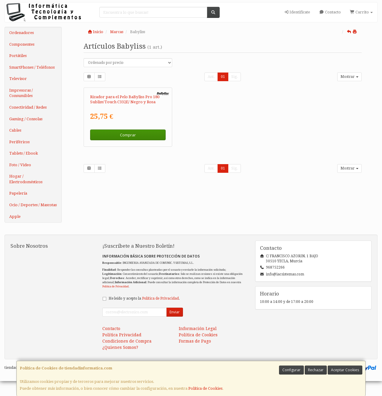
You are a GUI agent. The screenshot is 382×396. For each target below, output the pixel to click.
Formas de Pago (195, 356)
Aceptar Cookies (345, 369)
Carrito (361, 12)
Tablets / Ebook (23, 153)
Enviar (175, 326)
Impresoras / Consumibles (21, 93)
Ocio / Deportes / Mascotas (33, 205)
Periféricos (19, 142)
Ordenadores (21, 32)
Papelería (18, 193)
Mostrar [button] (349, 77)
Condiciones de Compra (127, 356)
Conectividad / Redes (28, 107)
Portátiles (18, 55)
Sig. (234, 77)
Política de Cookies (205, 388)
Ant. (211, 77)
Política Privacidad (121, 349)
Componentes (21, 44)
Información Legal (198, 343)
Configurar (291, 369)
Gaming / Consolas (25, 119)
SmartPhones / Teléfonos (32, 67)
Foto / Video (20, 165)
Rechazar (316, 369)
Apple (15, 216)
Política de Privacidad (115, 301)
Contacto (330, 12)
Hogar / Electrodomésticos (25, 179)
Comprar (128, 204)
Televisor (18, 78)
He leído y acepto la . (144, 313)
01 (223, 77)
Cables (15, 130)
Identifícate (297, 12)
